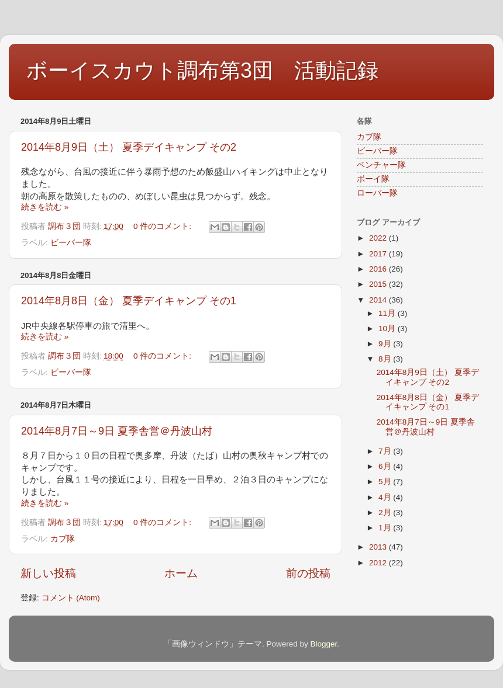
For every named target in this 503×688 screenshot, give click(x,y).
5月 (385, 481)
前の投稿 (308, 573)
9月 (385, 343)
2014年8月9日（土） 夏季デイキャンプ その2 (128, 147)
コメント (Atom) (71, 597)
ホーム (181, 573)
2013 (379, 547)
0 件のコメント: (163, 226)
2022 (379, 238)
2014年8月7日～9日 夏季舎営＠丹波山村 (116, 431)
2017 (379, 253)
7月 (385, 451)
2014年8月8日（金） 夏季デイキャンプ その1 (128, 301)
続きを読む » (44, 207)
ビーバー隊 (70, 242)
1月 (385, 527)
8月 (385, 359)
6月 (385, 466)
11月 (388, 313)
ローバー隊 (377, 193)
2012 (379, 562)
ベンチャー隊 (381, 165)
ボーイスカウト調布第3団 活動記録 (202, 70)
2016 (379, 269)
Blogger (323, 644)
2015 (379, 284)
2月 (385, 512)
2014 (379, 300)
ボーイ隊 (373, 179)
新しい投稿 (48, 573)
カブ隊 (62, 538)
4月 (385, 497)
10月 (388, 328)
